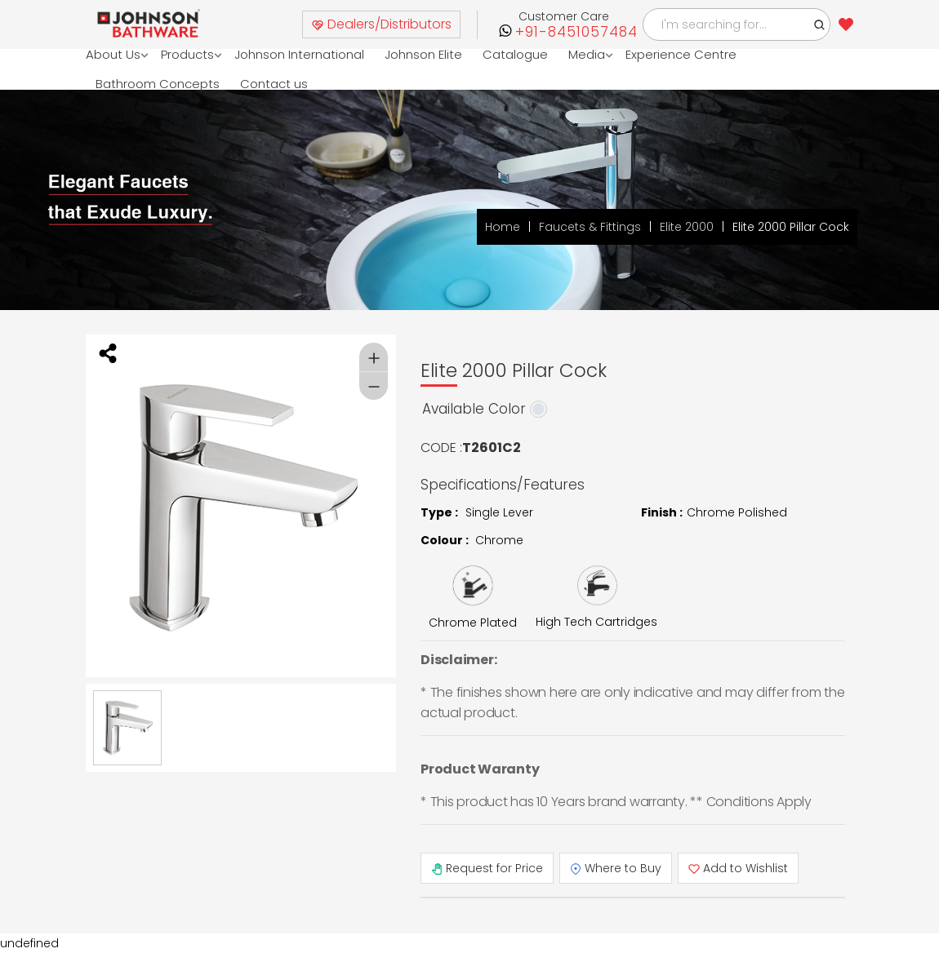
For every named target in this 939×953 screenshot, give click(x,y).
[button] (819, 24)
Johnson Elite (423, 54)
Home (502, 227)
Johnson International (299, 54)
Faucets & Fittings (590, 227)
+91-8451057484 (576, 32)
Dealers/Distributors (381, 24)
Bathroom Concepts (158, 83)
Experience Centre (681, 54)
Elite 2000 (687, 227)
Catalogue (515, 54)
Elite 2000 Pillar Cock (790, 227)
